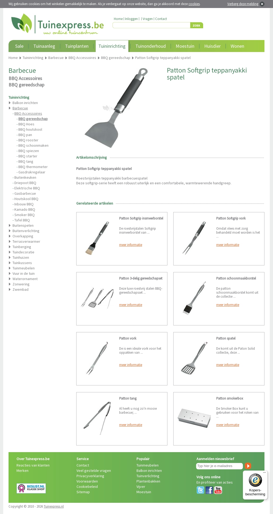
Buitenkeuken (25, 177)
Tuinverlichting (147, 475)
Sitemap (83, 491)
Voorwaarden (87, 481)
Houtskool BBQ (26, 198)
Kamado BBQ (24, 209)
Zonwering (21, 284)
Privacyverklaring (90, 475)
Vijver (140, 486)
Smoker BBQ (24, 214)
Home (118, 19)
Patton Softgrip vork (231, 218)
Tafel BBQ (22, 220)
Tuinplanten (77, 46)
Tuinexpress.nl (54, 506)
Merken (23, 470)
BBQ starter (27, 156)
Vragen (148, 19)
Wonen (237, 46)
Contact (161, 19)
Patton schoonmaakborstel (236, 278)
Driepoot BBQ (25, 182)
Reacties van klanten (33, 465)
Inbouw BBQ (24, 204)
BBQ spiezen (28, 150)
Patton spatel (225, 338)
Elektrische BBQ (27, 188)
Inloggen (131, 19)
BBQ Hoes (26, 124)
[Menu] (264, 474)
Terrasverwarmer (26, 241)
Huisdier (212, 46)
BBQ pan (25, 134)
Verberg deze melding (242, 4)
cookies (194, 4)
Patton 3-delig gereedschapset (140, 278)
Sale (19, 46)
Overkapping (23, 236)
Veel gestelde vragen (94, 470)
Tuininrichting (112, 46)
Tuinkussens (22, 262)
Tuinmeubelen (24, 268)
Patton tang (127, 398)
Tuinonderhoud (150, 46)
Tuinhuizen (21, 257)
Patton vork (127, 338)
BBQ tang (25, 161)
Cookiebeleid (87, 486)
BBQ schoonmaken (33, 145)
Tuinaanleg (44, 46)
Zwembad (21, 289)
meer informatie (130, 244)
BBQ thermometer (33, 166)
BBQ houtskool (30, 129)
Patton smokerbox (229, 398)
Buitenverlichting (26, 230)
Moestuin (185, 46)
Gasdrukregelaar (31, 172)
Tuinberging (22, 246)
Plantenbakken (148, 481)
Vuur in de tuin (24, 273)
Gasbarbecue (25, 193)
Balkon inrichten (25, 102)
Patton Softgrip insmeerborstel (141, 218)
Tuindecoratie (23, 252)
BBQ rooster (28, 140)
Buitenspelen (23, 225)
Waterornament (25, 278)
